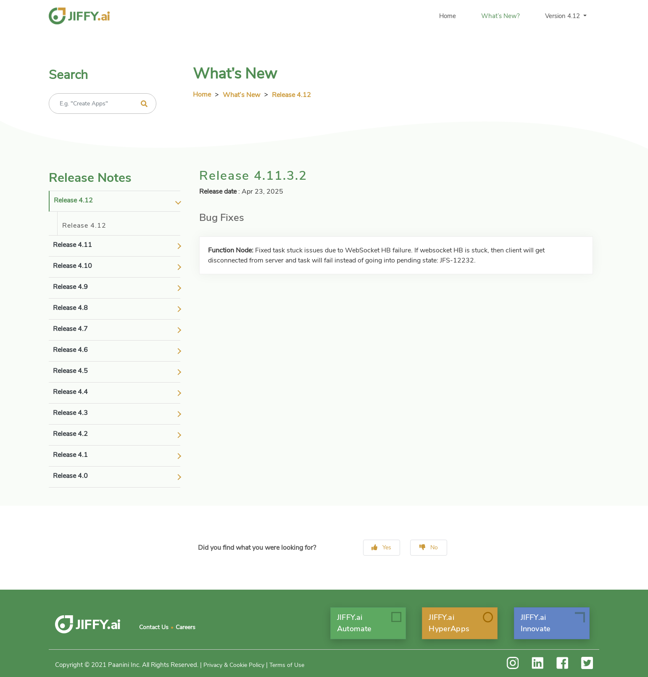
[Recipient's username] (102, 103)
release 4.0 (70, 475)
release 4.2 (70, 433)
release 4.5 (70, 370)
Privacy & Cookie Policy (233, 665)
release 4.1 (70, 454)
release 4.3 (70, 412)
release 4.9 (70, 286)
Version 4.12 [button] (563, 16)
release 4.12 (73, 200)
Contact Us (154, 627)
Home (447, 16)
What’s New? (500, 16)
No (428, 547)
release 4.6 (70, 349)
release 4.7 (70, 328)
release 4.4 (70, 391)
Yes (381, 547)
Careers (185, 627)
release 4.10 (72, 265)
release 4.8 (70, 307)
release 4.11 (72, 244)
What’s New (241, 95)
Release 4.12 (291, 95)
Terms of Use (286, 665)
